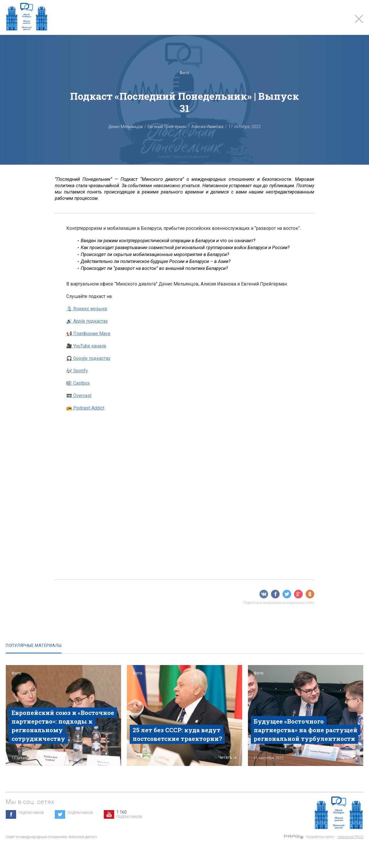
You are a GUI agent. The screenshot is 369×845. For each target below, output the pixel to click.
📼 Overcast (78, 395)
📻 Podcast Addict (85, 408)
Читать (106, 757)
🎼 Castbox (78, 383)
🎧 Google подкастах (88, 358)
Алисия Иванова (207, 126)
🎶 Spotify (77, 370)
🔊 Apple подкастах (87, 321)
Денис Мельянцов (125, 126)
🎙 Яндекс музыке (86, 308)
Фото (184, 72)
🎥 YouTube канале (86, 346)
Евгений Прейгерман (167, 126)
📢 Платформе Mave (88, 333)
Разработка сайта (320, 837)
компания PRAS (350, 837)
